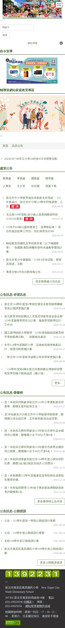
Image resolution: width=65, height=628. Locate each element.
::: (1, 20)
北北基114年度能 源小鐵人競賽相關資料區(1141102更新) (32, 216)
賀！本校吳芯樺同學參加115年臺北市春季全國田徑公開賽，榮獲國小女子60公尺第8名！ (34, 449)
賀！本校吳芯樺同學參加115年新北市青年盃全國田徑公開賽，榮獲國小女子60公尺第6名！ (34, 432)
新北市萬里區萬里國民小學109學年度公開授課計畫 (34, 550)
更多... (58, 382)
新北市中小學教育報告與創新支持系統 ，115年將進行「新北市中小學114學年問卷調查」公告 (34, 202)
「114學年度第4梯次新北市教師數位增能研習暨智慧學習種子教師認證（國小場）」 (33, 371)
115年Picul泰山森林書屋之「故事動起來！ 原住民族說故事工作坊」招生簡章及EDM (33, 229)
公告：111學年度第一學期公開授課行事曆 (29, 520)
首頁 (5, 145)
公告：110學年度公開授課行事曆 (24, 532)
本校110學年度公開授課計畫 (21, 540)
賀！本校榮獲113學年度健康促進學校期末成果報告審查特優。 (34, 477)
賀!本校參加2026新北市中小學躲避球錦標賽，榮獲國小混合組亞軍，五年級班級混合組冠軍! (33, 416)
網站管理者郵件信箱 (37, 606)
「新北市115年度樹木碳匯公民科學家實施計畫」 (34, 357)
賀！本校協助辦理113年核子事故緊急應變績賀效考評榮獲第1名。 (34, 489)
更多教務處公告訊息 (48, 281)
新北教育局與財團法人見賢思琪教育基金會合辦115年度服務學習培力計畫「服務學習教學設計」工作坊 (34, 320)
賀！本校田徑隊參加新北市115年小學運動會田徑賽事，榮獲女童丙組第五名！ (34, 404)
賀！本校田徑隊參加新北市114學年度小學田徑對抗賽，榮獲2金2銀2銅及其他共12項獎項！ (34, 461)
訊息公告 (17, 145)
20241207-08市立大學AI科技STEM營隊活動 (30, 158)
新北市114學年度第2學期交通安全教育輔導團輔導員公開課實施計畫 (33, 306)
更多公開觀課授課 (51, 562)
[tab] (7, 178)
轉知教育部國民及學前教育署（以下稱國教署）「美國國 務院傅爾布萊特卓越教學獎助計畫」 (34, 247)
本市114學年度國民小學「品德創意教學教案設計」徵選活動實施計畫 (32, 346)
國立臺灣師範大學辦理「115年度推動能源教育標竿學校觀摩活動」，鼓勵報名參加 (34, 334)
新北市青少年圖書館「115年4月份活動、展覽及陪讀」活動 (33, 261)
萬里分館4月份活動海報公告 (23, 271)
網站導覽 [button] (32, 43)
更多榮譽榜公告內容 (49, 501)
